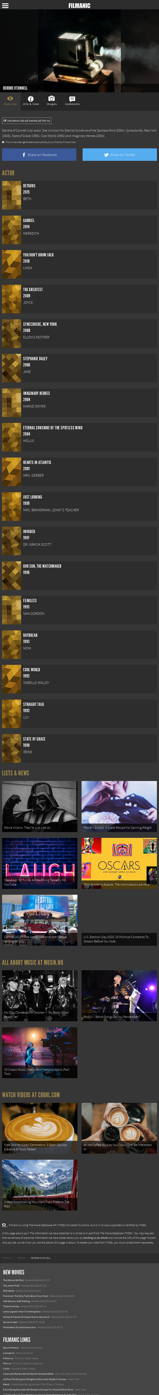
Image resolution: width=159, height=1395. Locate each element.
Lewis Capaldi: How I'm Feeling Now (22, 1299)
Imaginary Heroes (83, 136)
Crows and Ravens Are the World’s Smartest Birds (28, 1361)
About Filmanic (11, 1335)
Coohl (6, 1356)
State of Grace (21, 136)
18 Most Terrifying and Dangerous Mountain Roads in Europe (34, 1366)
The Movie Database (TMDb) (116, 1221)
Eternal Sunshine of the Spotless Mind (90, 130)
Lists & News (15, 773)
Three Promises (11, 1293)
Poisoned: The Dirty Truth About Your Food (25, 1283)
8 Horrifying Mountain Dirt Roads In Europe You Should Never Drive (38, 1377)
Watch (6, 1372)
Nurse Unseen (10, 1309)
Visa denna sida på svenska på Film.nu (27, 120)
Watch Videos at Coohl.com (31, 1086)
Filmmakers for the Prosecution (19, 1314)
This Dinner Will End (13, 1267)
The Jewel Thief (11, 1273)
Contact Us (8, 1340)
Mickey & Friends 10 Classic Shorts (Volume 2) (26, 1304)
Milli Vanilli (8, 1278)
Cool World (48, 136)
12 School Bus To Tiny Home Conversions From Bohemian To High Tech (40, 1382)
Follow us (8, 1345)
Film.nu (7, 1351)
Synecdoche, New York (141, 130)
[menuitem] (7, 1246)
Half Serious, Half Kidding (16, 1288)
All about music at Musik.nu (32, 957)
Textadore (8, 1387)
